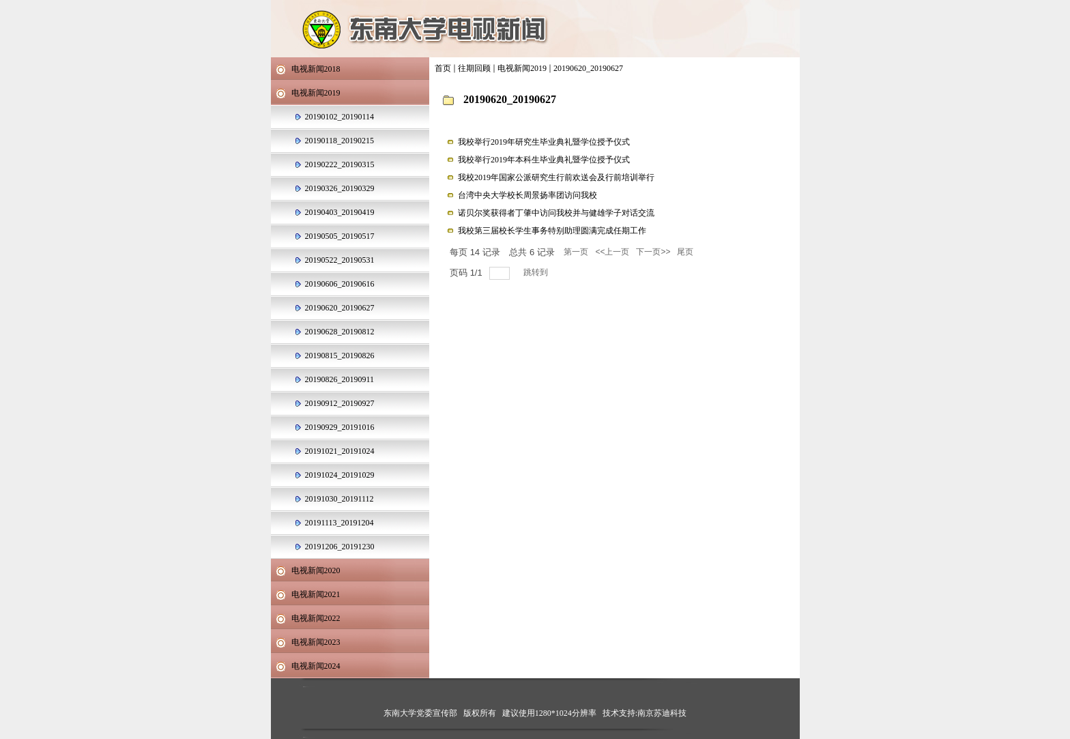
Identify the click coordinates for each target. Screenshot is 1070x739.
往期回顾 (474, 68)
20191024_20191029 (340, 475)
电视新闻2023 (316, 642)
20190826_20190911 (340, 379)
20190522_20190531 (340, 260)
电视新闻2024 (316, 666)
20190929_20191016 (340, 427)
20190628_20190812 (340, 331)
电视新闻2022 (316, 618)
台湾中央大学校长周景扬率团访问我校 (527, 195)
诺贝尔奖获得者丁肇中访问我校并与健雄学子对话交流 (556, 213)
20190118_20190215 (340, 140)
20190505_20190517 (340, 236)
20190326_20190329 (340, 188)
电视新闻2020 (316, 570)
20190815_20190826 (340, 355)
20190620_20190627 (588, 68)
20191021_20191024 (340, 451)
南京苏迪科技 (661, 713)
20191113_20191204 (339, 522)
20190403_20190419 (340, 212)
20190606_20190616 (340, 284)
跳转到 (536, 272)
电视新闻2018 (316, 69)
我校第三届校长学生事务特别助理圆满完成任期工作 (552, 230)
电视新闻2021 (316, 594)
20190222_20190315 (340, 164)
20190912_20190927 (340, 403)
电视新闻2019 (522, 68)
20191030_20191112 (339, 499)
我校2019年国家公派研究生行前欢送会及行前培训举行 (556, 177)
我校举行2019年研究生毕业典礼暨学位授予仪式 (544, 142)
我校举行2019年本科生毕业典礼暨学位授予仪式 (544, 159)
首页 (443, 68)
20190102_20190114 (340, 116)
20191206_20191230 (340, 546)
